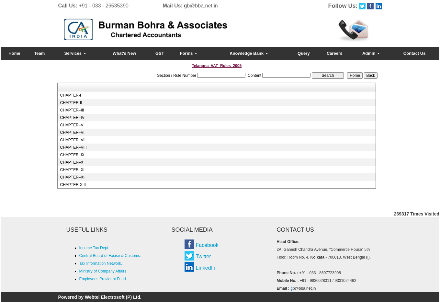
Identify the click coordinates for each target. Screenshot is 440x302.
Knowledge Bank (249, 53)
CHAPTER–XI (72, 170)
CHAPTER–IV (72, 117)
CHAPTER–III (72, 110)
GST (159, 53)
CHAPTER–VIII (73, 147)
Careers (334, 53)
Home (14, 53)
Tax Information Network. (100, 263)
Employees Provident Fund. (103, 279)
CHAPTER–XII (72, 177)
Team (39, 53)
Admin (371, 53)
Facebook (207, 245)
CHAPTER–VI (72, 132)
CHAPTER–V (71, 125)
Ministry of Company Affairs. (103, 271)
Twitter (203, 256)
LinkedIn (206, 268)
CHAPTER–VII (72, 140)
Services (75, 53)
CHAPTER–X (71, 162)
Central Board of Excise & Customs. (110, 255)
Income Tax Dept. (94, 248)
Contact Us (414, 53)
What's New (124, 53)
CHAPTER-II (71, 102)
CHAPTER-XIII (72, 184)
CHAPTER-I (70, 95)
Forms (188, 53)
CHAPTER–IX (72, 155)
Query (304, 53)
